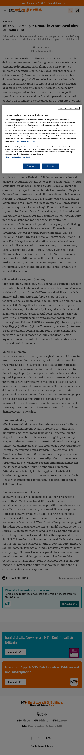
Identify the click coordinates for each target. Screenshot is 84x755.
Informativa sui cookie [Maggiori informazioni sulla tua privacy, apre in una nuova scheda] (26, 141)
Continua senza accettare (68, 108)
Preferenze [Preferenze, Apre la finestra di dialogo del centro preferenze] (32, 166)
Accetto (50, 166)
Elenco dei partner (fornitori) (17, 157)
